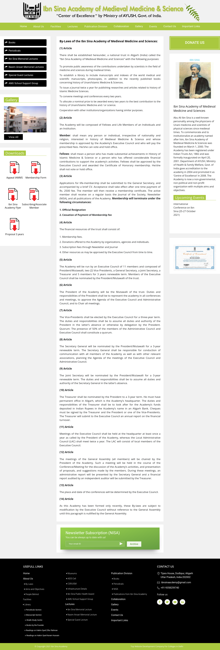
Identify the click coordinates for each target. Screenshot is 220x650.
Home (23, 26)
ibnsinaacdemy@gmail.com (174, 582)
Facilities (56, 26)
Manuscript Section (32, 615)
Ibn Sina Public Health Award (79, 594)
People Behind (31, 594)
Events (153, 26)
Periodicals (13, 50)
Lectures (73, 26)
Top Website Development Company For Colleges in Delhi (157, 646)
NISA (114, 589)
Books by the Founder (33, 625)
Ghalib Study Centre (32, 620)
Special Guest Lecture (76, 620)
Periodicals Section (32, 610)
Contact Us (169, 26)
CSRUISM (71, 583)
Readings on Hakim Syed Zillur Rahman (40, 630)
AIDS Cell (70, 578)
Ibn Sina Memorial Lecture (78, 609)
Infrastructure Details (76, 589)
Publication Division (95, 26)
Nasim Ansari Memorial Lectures (24, 67)
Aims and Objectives (33, 589)
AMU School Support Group (21, 83)
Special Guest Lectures (19, 75)
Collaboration (121, 26)
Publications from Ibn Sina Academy (129, 594)
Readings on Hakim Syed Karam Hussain (41, 635)
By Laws (28, 584)
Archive (134, 544)
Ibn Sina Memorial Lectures (21, 58)
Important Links (191, 26)
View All (13, 137)
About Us (38, 26)
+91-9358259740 (168, 587)
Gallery (139, 26)
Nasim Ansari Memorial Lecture (81, 614)
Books (10, 42)
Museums (71, 573)
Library (27, 604)
